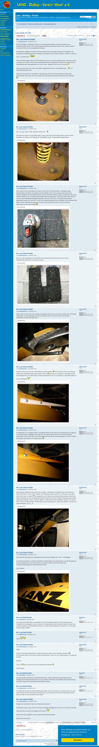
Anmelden (93, 27)
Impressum (3, 44)
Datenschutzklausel (5, 55)
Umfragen (3, 48)
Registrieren (85, 27)
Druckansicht (91, 24)
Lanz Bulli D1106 (23, 33)
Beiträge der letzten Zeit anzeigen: (41, 722)
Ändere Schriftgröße (94, 24)
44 (87, 35)
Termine (2, 42)
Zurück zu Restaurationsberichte (25, 729)
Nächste (94, 722)
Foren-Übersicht (22, 24)
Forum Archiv (4, 32)
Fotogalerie (3, 20)
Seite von (78, 35)
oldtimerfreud (22, 634)
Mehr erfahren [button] (76, 735)
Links (1, 51)
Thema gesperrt (20, 36)
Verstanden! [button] (77, 740)
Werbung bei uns (5, 53)
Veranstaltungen (4, 18)
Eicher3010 (22, 619)
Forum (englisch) (5, 34)
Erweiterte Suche (91, 18)
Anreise (2, 23)
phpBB (51, 743)
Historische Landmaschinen (35, 24)
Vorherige (19, 722)
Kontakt (2, 25)
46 (91, 35)
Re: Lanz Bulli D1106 (24, 617)
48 (95, 35)
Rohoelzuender (23, 41)
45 (89, 35)
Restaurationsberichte (50, 24)
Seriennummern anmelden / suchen (5, 39)
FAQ (79, 27)
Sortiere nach (64, 722)
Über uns (2, 14)
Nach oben (95, 123)
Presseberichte (4, 16)
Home (2, 9)
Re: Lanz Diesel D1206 (25, 39)
